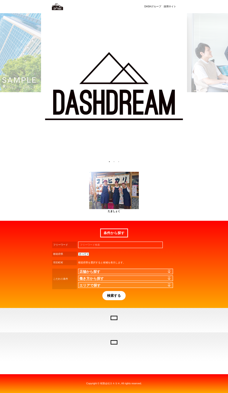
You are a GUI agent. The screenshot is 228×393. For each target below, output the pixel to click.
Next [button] (223, 86)
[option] (114, 86)
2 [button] (114, 161)
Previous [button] (3, 86)
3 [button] (118, 161)
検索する (114, 296)
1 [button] (109, 161)
